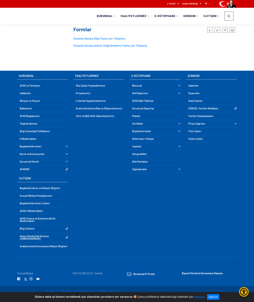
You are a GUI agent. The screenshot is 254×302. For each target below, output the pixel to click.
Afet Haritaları (140, 161)
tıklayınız (199, 296)
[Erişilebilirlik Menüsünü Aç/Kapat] (244, 292)
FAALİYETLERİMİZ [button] (134, 16)
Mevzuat (137, 85)
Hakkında (25, 93)
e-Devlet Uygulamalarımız (91, 100)
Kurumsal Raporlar (143, 108)
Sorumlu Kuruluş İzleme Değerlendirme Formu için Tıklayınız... (111, 45)
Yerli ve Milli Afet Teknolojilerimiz (95, 116)
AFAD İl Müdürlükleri (31, 211)
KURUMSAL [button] (105, 16)
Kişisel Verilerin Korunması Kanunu (202, 273)
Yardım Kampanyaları (200, 116)
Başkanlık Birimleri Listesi (35, 203)
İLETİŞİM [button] (210, 16)
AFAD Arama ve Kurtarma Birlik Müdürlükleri (37, 219)
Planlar (136, 116)
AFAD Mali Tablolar (143, 100)
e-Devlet (171, 4)
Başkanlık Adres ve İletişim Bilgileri (40, 188)
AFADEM (24, 169)
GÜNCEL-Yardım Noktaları (203, 108)
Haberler (193, 85)
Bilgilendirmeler (141, 131)
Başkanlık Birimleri (30, 146)
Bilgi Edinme (27, 228)
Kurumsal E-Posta (141, 274)
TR (206, 4)
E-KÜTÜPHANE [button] (165, 16)
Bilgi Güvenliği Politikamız (35, 131)
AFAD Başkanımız (30, 116)
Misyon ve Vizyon (30, 100)
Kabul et (213, 296)
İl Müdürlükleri (28, 138)
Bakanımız (26, 108)
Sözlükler (137, 123)
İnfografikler (139, 154)
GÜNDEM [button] (189, 16)
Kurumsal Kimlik (29, 161)
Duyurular (194, 93)
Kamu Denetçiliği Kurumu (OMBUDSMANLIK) (34, 237)
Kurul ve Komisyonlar (32, 154)
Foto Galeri (194, 131)
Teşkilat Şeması (29, 123)
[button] (225, 30)
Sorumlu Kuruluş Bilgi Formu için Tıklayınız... (100, 38)
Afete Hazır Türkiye (143, 138)
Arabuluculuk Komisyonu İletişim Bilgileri (43, 246)
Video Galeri (195, 138)
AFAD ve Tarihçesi (30, 85)
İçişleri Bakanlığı (190, 4)
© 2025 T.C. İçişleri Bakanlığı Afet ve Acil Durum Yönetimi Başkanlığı (83, 291)
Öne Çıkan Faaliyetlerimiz (90, 85)
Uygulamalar (139, 169)
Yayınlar (136, 146)
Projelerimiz (83, 93)
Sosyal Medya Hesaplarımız (36, 195)
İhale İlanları (195, 100)
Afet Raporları (140, 93)
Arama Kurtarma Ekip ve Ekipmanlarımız (99, 108)
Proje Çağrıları (196, 123)
